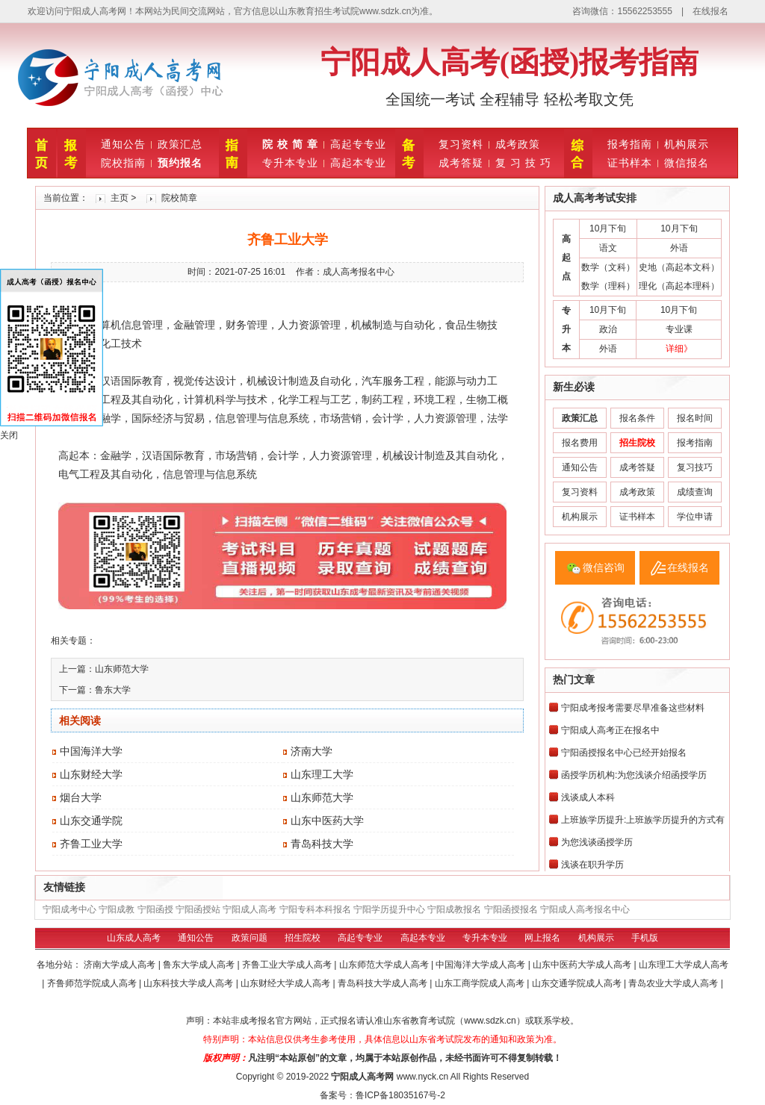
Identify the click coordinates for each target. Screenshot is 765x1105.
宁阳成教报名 (454, 909)
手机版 (644, 938)
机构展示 (686, 144)
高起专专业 (358, 144)
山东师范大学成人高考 (385, 964)
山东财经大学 (91, 774)
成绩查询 (695, 492)
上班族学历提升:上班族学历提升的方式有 (643, 820)
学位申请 (695, 516)
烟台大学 (81, 797)
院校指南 (123, 163)
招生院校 (302, 938)
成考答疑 (461, 163)
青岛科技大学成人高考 (384, 983)
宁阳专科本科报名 (315, 909)
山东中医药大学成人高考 (583, 964)
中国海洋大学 (91, 751)
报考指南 (629, 144)
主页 (119, 198)
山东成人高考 (134, 938)
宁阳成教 (116, 909)
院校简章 (179, 198)
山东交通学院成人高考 (578, 983)
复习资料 (461, 144)
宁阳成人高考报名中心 (585, 909)
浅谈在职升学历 (592, 864)
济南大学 (311, 751)
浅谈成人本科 (588, 797)
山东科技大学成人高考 (189, 983)
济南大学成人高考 (121, 964)
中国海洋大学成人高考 (481, 964)
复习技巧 (695, 467)
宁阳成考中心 (69, 909)
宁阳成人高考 (249, 909)
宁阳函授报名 (511, 909)
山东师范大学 (122, 669)
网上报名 (542, 938)
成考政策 (517, 144)
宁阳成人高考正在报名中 (610, 730)
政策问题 (249, 938)
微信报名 (686, 163)
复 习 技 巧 (523, 163)
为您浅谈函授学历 (597, 842)
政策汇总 (180, 144)
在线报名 (710, 11)
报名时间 (695, 418)
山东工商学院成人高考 (481, 983)
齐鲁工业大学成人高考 (288, 964)
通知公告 (123, 144)
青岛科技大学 (322, 844)
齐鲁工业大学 (91, 844)
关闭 (9, 435)
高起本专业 (358, 163)
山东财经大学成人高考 (286, 983)
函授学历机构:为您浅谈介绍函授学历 (634, 775)
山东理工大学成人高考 (683, 964)
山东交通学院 (91, 821)
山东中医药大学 (327, 821)
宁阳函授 (155, 909)
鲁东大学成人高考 (200, 964)
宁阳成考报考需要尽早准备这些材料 (632, 708)
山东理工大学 (322, 774)
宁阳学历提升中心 (389, 909)
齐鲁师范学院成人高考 (93, 983)
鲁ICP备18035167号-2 (400, 1095)
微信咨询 (604, 567)
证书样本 (629, 163)
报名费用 (580, 443)
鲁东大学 (113, 690)
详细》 (679, 348)
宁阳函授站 (198, 909)
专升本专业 (290, 163)
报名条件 (637, 418)
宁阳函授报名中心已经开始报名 (624, 752)
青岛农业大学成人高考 (674, 983)
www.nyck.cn (422, 1076)
